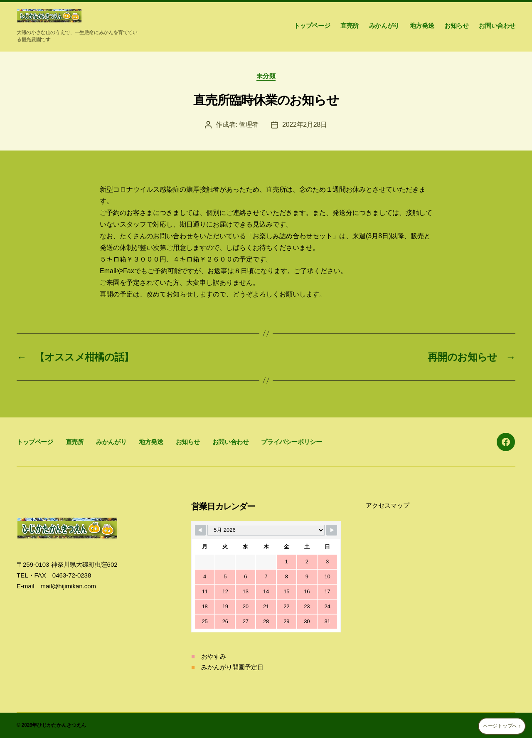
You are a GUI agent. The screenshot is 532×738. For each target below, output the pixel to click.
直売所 (349, 25)
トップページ (312, 25)
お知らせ (456, 25)
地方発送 (422, 25)
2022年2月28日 (304, 124)
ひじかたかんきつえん (61, 725)
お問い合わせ (497, 25)
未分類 (266, 75)
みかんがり (384, 25)
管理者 (249, 124)
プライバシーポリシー (291, 441)
